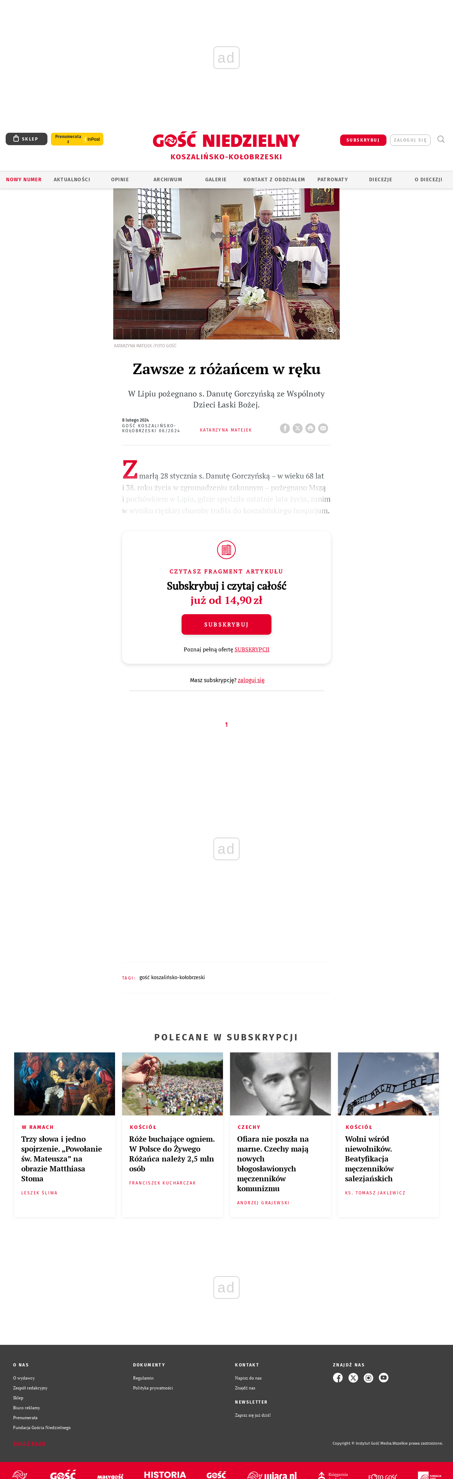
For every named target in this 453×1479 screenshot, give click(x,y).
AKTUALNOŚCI (72, 180)
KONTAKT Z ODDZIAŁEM (274, 180)
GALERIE (216, 180)
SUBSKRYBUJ (363, 140)
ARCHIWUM (168, 180)
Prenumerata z (68, 139)
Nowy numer (24, 180)
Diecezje (380, 180)
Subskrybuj (226, 624)
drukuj (311, 426)
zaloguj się (410, 140)
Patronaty (332, 180)
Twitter (299, 426)
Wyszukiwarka (440, 139)
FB (286, 426)
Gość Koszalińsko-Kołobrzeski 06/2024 (151, 428)
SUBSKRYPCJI (252, 649)
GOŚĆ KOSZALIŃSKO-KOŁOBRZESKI (172, 978)
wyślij (324, 426)
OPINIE (120, 180)
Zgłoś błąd (29, 1443)
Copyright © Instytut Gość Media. (362, 1443)
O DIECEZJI (428, 180)
